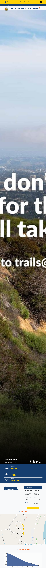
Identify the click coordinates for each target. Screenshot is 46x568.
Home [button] (11, 8)
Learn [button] (30, 8)
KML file (26, 501)
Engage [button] (35, 8)
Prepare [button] (23, 8)
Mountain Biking (8, 489)
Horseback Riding (8, 487)
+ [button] (44, 541)
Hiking (15, 487)
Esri (31, 544)
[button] (3, 237)
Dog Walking (16, 489)
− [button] (44, 543)
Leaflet (25, 544)
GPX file (26, 502)
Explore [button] (17, 8)
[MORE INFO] (36, 2)
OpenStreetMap (39, 544)
